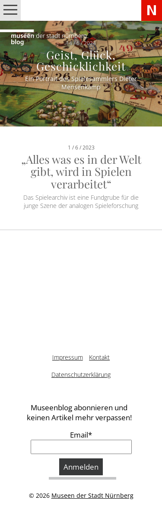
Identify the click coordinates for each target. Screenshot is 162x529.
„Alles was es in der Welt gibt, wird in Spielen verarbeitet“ (81, 171)
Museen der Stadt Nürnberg (92, 495)
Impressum (67, 357)
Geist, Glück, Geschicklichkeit (81, 60)
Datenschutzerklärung (81, 374)
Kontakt (99, 357)
